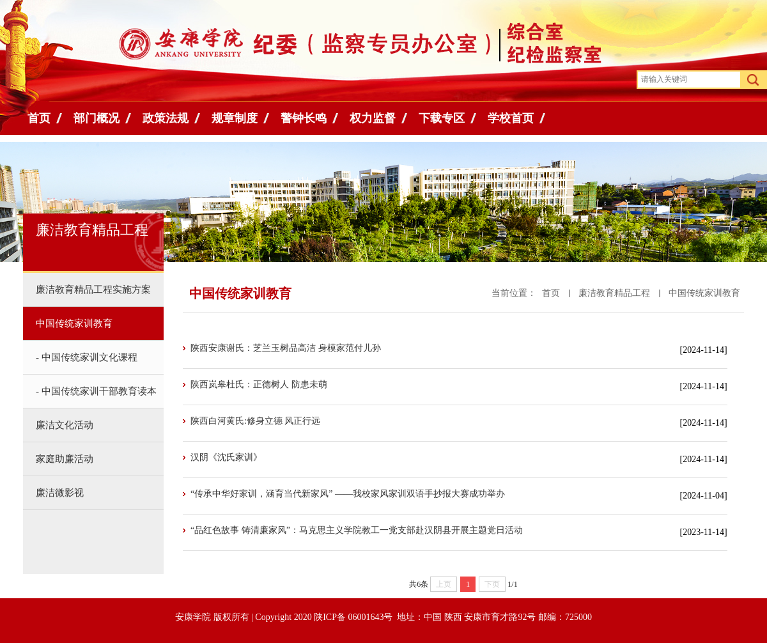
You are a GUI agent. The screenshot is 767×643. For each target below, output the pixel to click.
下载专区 (442, 118)
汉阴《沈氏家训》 (226, 457)
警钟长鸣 (304, 118)
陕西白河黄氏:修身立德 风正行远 (255, 421)
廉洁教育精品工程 (614, 293)
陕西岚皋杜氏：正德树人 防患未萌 (258, 384)
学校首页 (511, 118)
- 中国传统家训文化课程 (86, 357)
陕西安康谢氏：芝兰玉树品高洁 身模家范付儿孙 (285, 348)
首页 (38, 118)
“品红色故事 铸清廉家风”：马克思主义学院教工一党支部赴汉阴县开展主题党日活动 (356, 530)
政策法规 (166, 118)
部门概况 (97, 118)
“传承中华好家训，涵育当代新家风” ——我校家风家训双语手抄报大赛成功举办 (347, 494)
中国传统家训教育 (704, 293)
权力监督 (373, 118)
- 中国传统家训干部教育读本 (96, 391)
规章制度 (235, 118)
